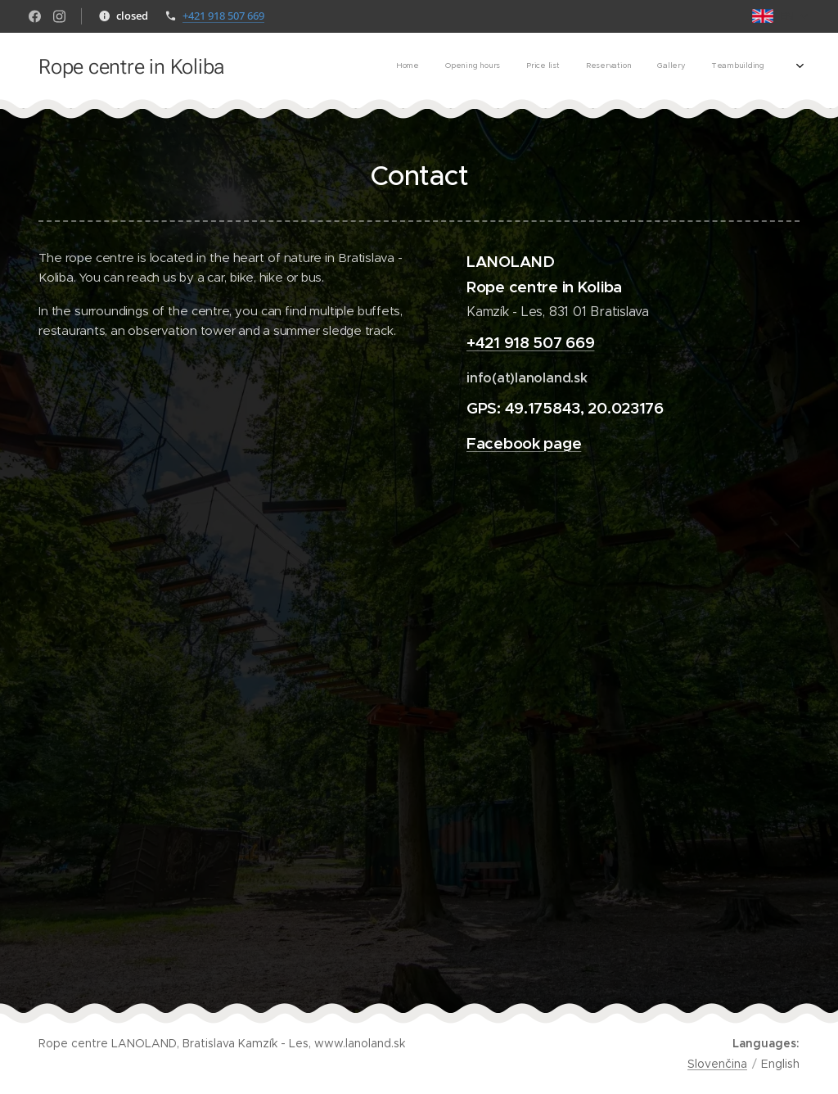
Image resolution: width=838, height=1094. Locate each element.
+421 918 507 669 (223, 15)
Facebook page (523, 443)
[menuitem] (656, 66)
